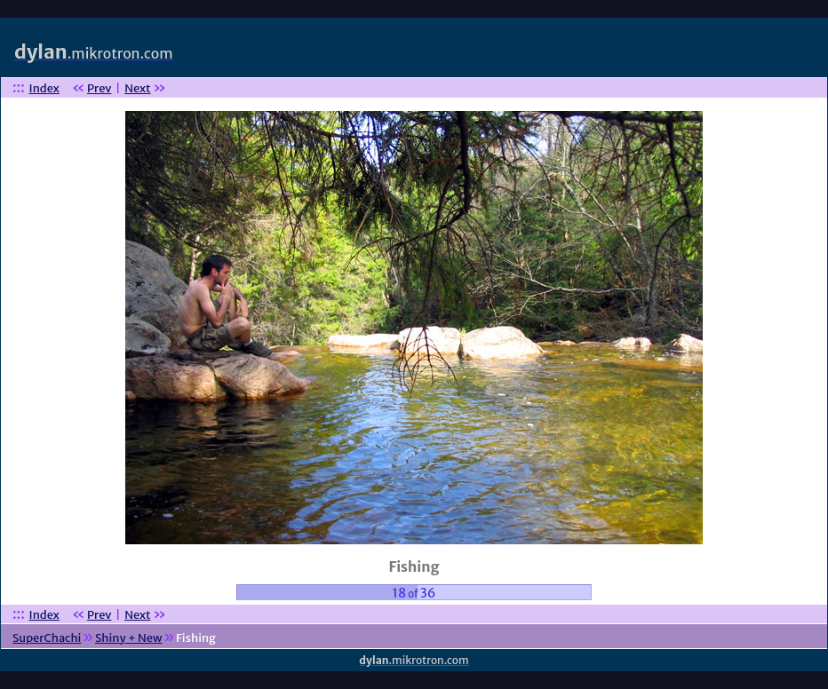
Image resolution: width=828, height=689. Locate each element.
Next (137, 88)
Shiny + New (129, 637)
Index (44, 88)
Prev (99, 88)
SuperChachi (46, 637)
